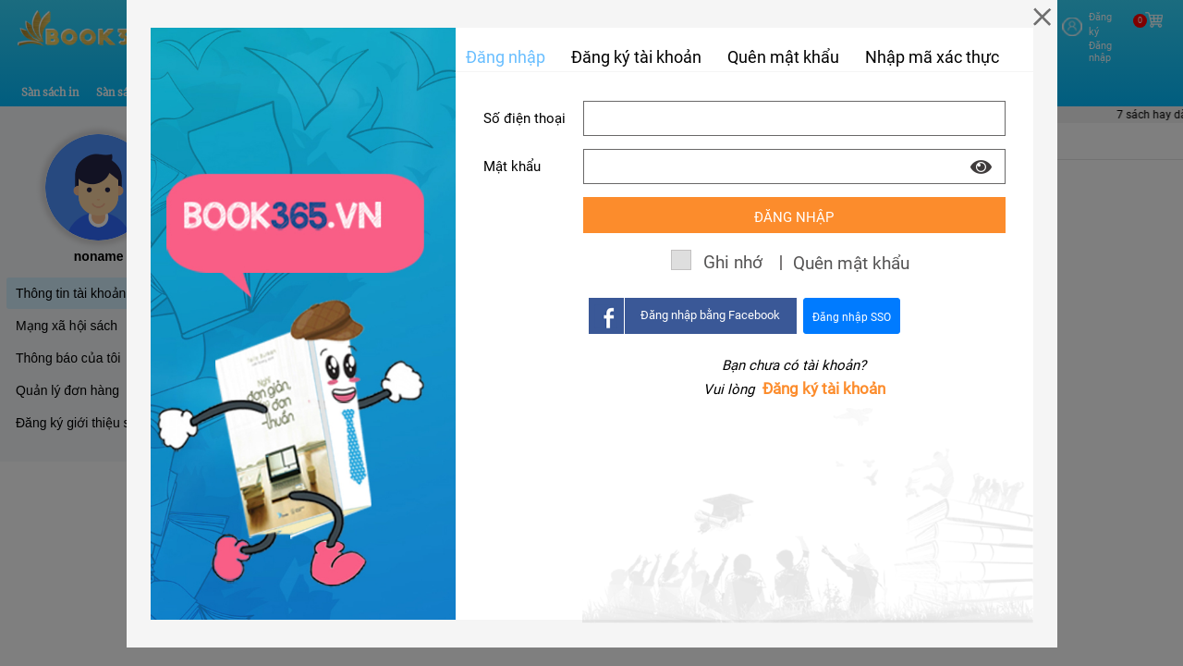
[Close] (1042, 16)
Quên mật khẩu (783, 57)
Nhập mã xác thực (932, 57)
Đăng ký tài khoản (823, 388)
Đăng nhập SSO (851, 317)
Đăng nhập (505, 57)
